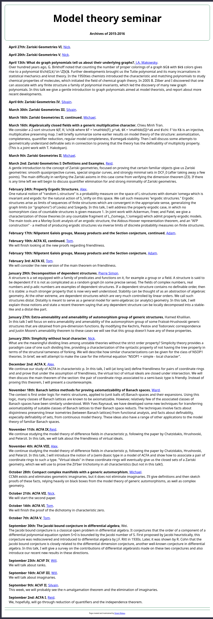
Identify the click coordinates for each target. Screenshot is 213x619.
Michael (89, 117)
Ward (156, 390)
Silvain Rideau (120, 613)
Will (53, 560)
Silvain (66, 102)
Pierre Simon (108, 273)
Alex (83, 189)
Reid (109, 163)
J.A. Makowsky (146, 62)
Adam (170, 233)
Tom (69, 241)
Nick (66, 47)
